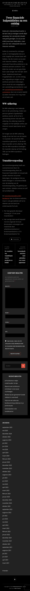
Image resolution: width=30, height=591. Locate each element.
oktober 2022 (6, 506)
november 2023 (7, 468)
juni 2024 (5, 446)
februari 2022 (6, 531)
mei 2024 (5, 449)
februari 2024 (6, 459)
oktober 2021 (6, 544)
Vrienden (5, 571)
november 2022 (7, 503)
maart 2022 (5, 528)
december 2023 (7, 465)
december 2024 (7, 434)
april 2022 (5, 525)
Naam (7, 312)
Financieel (16, 239)
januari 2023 (6, 497)
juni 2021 (5, 557)
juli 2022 (4, 516)
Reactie (7, 286)
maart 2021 (5, 563)
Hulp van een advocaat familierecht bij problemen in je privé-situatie (14, 403)
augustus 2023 (6, 475)
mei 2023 (5, 484)
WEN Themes (17, 588)
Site (6, 331)
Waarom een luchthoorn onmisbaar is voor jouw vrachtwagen (12, 388)
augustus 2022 (6, 512)
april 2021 (5, 560)
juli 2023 (4, 478)
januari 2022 (6, 535)
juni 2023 (5, 481)
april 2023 (5, 487)
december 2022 (7, 500)
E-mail (7, 322)
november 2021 (7, 541)
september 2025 (7, 427)
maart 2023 (5, 490)
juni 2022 (5, 519)
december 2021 (7, 538)
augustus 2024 (6, 440)
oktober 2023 (6, 471)
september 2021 (7, 547)
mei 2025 (5, 430)
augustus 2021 (6, 550)
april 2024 (5, 453)
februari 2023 (6, 494)
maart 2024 (5, 456)
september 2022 (7, 509)
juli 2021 (4, 553)
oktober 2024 (6, 437)
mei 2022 (5, 522)
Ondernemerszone (15, 3)
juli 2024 (4, 443)
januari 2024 (6, 462)
